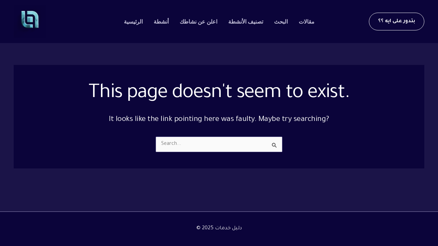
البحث (281, 21)
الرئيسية (133, 21)
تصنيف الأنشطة (245, 21)
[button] (396, 21)
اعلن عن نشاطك (198, 21)
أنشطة (161, 21)
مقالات (306, 21)
